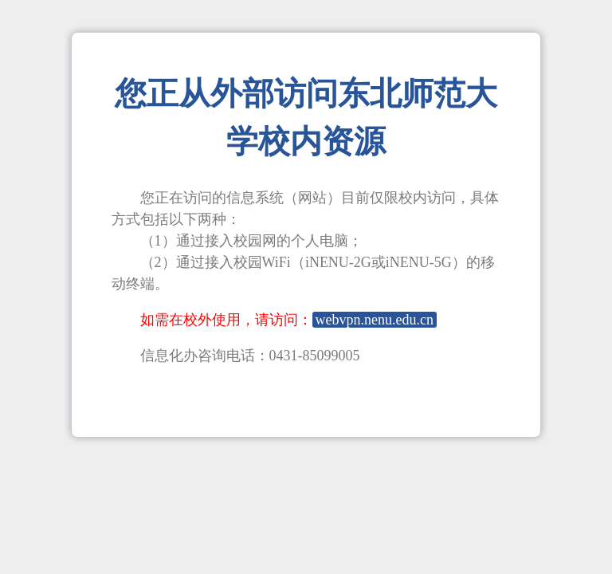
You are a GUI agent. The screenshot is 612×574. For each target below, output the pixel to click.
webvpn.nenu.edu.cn (375, 320)
